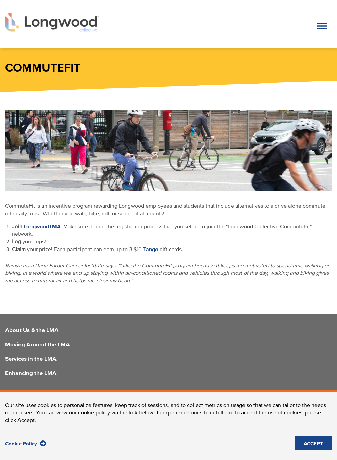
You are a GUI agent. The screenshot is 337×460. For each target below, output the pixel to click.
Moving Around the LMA (37, 345)
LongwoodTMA (42, 226)
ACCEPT (313, 447)
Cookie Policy (25, 447)
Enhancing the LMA (31, 373)
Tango (150, 249)
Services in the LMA (31, 359)
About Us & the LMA (32, 330)
